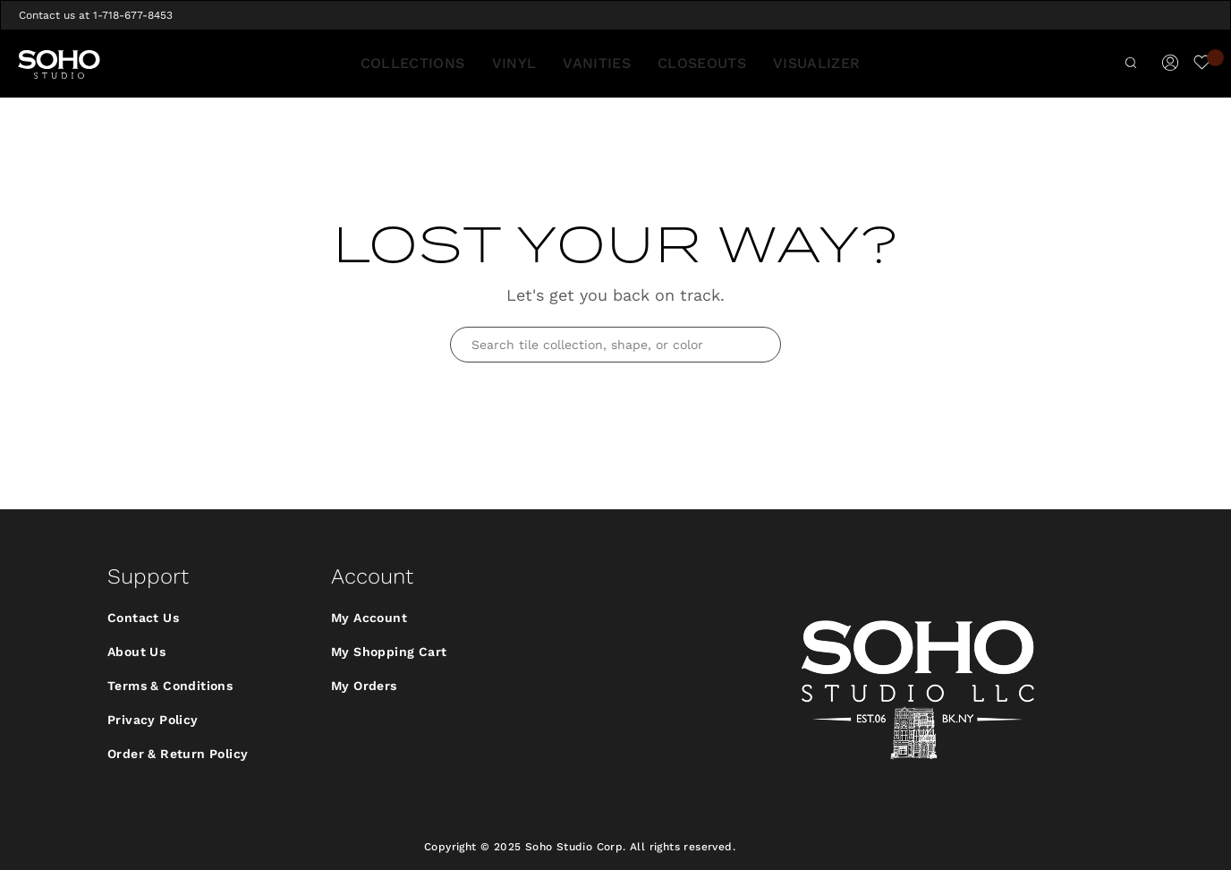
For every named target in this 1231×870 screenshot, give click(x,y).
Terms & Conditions (170, 685)
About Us (136, 651)
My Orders (364, 685)
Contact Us (143, 617)
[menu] (615, 64)
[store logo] (59, 64)
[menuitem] (425, 64)
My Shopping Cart (388, 651)
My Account (369, 617)
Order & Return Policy (177, 753)
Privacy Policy (153, 719)
